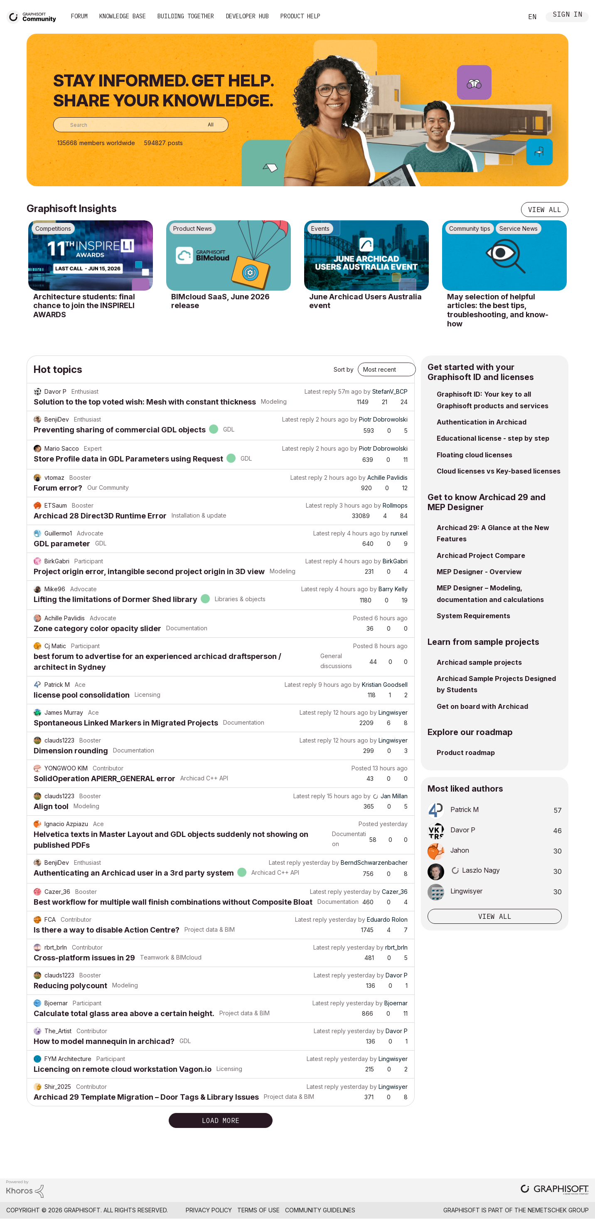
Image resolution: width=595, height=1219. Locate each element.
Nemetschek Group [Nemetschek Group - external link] (558, 1210)
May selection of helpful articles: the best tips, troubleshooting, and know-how (497, 310)
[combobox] (141, 124)
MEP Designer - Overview (479, 572)
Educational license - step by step (493, 438)
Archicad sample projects (479, 662)
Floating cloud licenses (474, 455)
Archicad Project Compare (481, 555)
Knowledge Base (122, 16)
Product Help (300, 16)
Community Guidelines (320, 1210)
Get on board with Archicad (482, 706)
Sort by (344, 369)
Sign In (567, 15)
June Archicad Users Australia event (365, 301)
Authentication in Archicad (481, 422)
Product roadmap (466, 752)
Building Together (185, 16)
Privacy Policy (209, 1210)
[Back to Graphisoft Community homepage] (34, 16)
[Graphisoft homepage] (555, 1190)
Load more (220, 1120)
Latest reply (321, 391)
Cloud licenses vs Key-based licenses (499, 471)
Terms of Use (258, 1210)
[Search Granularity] (205, 124)
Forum (79, 16)
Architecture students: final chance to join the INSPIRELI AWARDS (84, 305)
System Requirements (473, 616)
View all (544, 209)
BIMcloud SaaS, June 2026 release (220, 301)
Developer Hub (247, 16)
